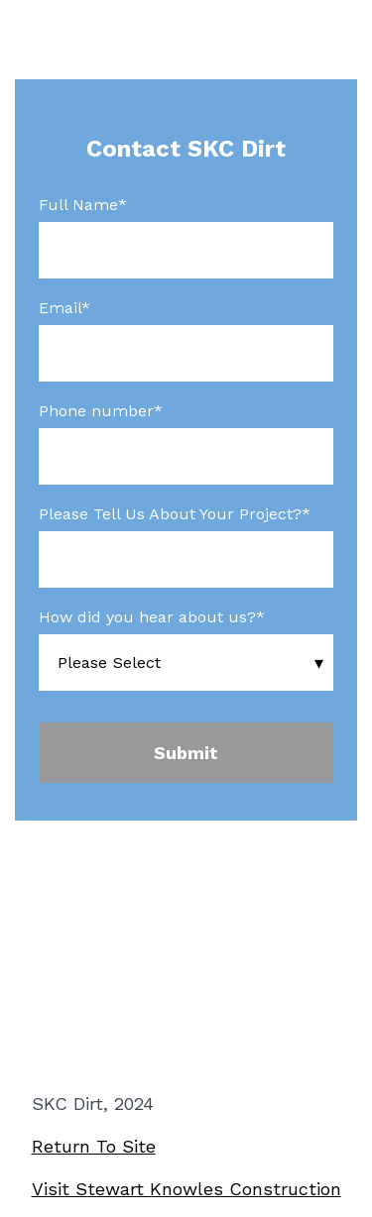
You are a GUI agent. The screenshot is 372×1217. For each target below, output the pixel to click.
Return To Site (94, 1146)
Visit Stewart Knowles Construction (186, 1188)
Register (186, 994)
